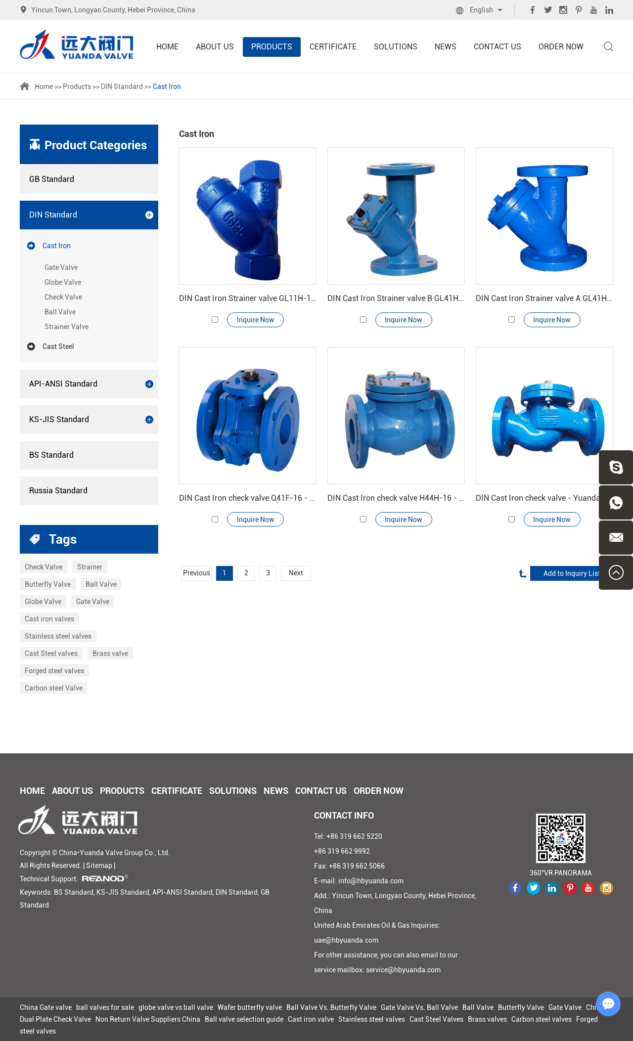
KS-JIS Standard (91, 420)
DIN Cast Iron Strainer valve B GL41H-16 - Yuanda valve (396, 298)
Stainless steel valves (58, 636)
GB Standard (51, 179)
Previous (196, 574)
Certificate (333, 46)
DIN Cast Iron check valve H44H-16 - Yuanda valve (396, 498)
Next (296, 574)
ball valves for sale (105, 1007)
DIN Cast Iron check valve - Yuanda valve (544, 498)
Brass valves (487, 1019)
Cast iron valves (49, 619)
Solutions (395, 46)
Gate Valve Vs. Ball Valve (419, 1007)
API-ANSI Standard (91, 384)
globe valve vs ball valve (175, 1007)
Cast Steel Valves (436, 1019)
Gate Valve (61, 267)
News (445, 46)
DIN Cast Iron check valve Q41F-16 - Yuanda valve (247, 498)
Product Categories (96, 145)
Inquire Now (255, 320)
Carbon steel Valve (54, 688)
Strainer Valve (67, 327)
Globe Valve (63, 282)
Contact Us (497, 46)
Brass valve (110, 653)
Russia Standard (58, 490)
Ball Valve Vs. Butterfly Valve (331, 1007)
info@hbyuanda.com (371, 881)
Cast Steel (50, 346)
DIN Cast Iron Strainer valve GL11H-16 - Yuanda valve (247, 298)
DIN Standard (122, 86)
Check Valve (63, 297)
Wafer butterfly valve (250, 1007)
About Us (215, 46)
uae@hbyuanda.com (346, 940)
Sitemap (99, 865)
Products (271, 46)
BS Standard (51, 455)
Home (167, 46)
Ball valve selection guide (244, 1019)
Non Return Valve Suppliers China (147, 1019)
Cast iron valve (311, 1019)
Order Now (561, 46)
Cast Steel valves (51, 653)
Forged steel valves (54, 671)
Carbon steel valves (541, 1019)
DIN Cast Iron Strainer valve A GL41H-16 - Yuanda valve (544, 298)
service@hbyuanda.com (403, 970)
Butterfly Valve (48, 584)
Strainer (89, 567)
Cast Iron (167, 86)
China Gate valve (46, 1007)
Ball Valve (60, 312)
